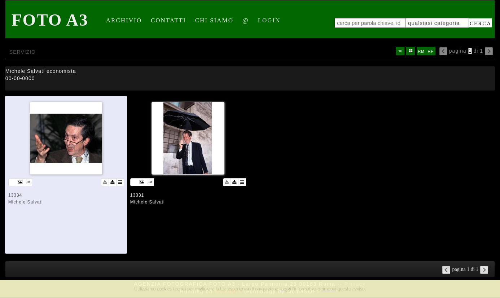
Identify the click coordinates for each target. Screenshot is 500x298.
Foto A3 (50, 19)
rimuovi (328, 289)
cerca (480, 23)
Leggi (286, 289)
